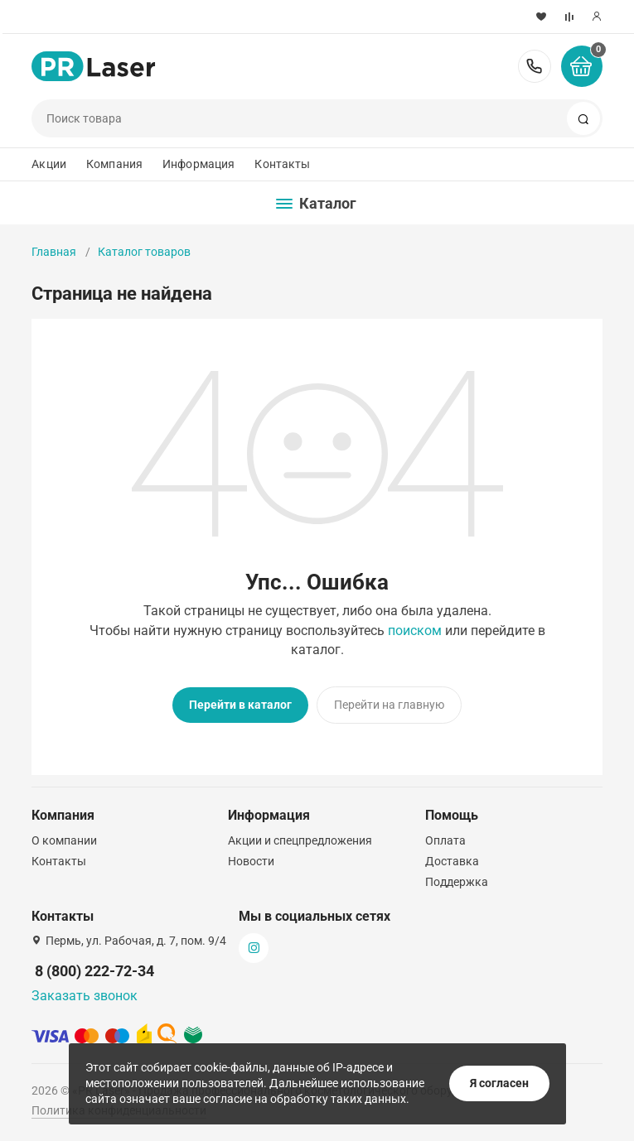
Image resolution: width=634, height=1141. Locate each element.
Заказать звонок (84, 996)
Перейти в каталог (240, 704)
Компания (114, 164)
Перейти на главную (389, 704)
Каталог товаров (144, 251)
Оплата (445, 840)
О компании (64, 840)
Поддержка (456, 881)
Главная (53, 251)
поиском (415, 630)
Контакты (282, 164)
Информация (198, 164)
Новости (251, 861)
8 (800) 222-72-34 (534, 66)
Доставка (452, 861)
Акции (48, 164)
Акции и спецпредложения (300, 840)
